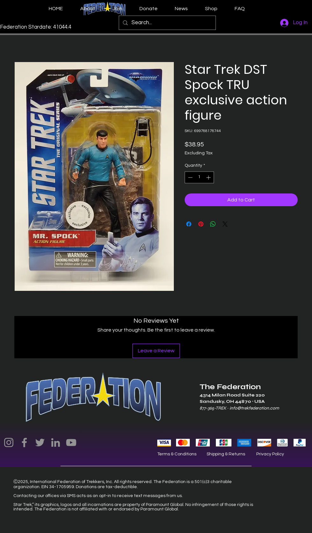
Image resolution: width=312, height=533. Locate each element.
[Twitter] (40, 442)
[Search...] (166, 23)
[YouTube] (71, 442)
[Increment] (209, 177)
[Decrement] (190, 177)
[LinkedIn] (55, 442)
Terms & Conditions (176, 454)
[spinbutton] (199, 177)
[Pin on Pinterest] (201, 224)
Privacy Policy (270, 454)
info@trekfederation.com (254, 408)
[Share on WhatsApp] (213, 224)
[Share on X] (225, 224)
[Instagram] (9, 442)
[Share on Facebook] (189, 224)
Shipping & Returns (226, 454)
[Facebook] (24, 442)
